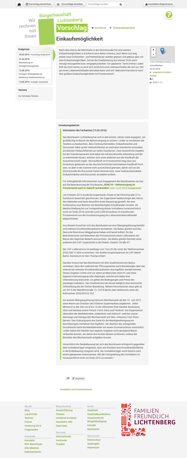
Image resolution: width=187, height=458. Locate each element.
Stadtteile (92, 410)
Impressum (93, 447)
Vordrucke (61, 440)
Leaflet (152, 62)
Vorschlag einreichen (38, 4)
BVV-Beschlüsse (33, 444)
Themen (60, 414)
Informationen (63, 436)
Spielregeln (93, 444)
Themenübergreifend (124, 28)
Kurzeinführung (64, 410)
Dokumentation (33, 452)
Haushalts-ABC (64, 422)
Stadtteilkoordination (98, 414)
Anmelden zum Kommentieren (76, 389)
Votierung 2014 (33, 426)
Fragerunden (31, 429)
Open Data (61, 426)
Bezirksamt (93, 429)
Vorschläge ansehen (70, 4)
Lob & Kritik (31, 414)
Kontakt (91, 425)
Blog (27, 410)
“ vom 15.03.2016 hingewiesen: (125, 188)
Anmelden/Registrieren (159, 4)
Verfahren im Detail (66, 418)
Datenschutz (94, 440)
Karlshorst (100, 28)
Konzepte (30, 440)
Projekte (60, 444)
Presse (28, 422)
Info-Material (32, 448)
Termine (29, 418)
